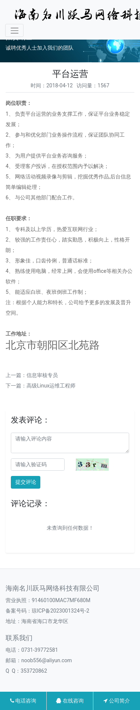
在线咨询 (69, 701)
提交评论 (25, 482)
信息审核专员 (42, 375)
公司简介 (116, 701)
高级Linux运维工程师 (51, 386)
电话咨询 (23, 701)
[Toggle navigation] (14, 30)
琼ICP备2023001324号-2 (60, 611)
